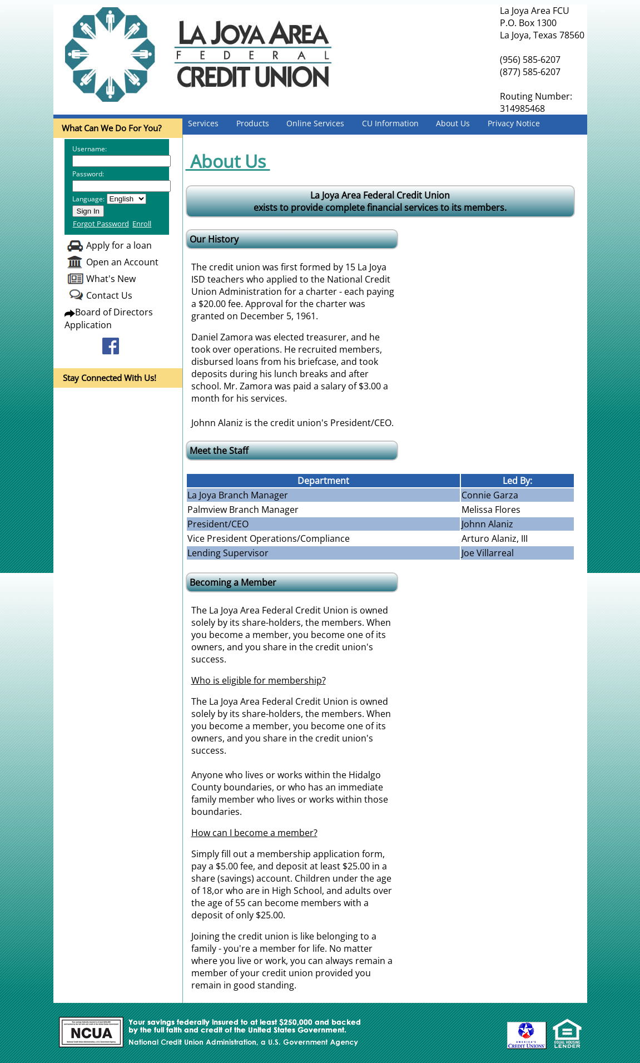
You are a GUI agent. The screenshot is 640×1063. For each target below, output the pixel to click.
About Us (453, 123)
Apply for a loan (119, 245)
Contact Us (109, 295)
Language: (88, 199)
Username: (89, 149)
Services (203, 123)
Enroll (141, 224)
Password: (88, 174)
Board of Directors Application (109, 318)
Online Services (315, 123)
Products (252, 123)
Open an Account (122, 262)
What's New (111, 279)
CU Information (390, 123)
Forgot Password (101, 224)
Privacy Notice (514, 123)
